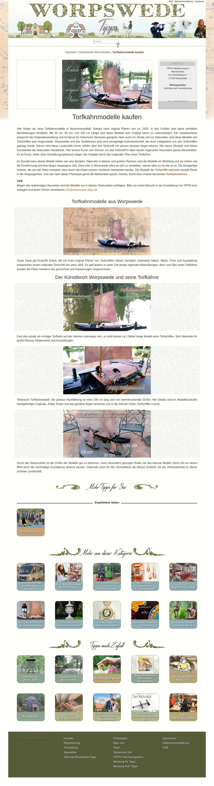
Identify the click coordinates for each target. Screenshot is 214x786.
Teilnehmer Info (122, 752)
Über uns (118, 743)
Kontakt (68, 738)
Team (116, 747)
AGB (171, 1)
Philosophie (120, 738)
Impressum (199, 1)
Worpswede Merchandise (94, 52)
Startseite (71, 52)
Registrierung (72, 743)
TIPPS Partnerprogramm (128, 757)
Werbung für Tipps (124, 761)
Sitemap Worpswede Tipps (80, 757)
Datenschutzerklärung (183, 1)
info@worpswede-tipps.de (81, 189)
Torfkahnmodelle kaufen (128, 52)
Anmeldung (71, 747)
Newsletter (70, 752)
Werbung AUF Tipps (125, 766)
